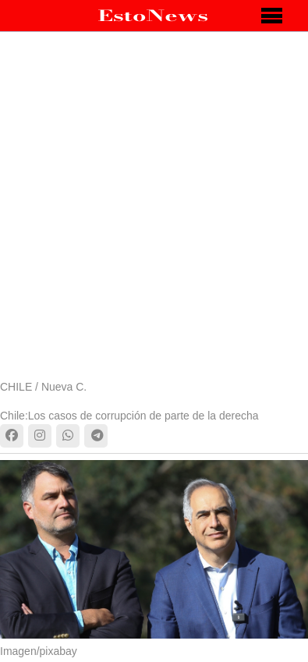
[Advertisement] (154, 216)
